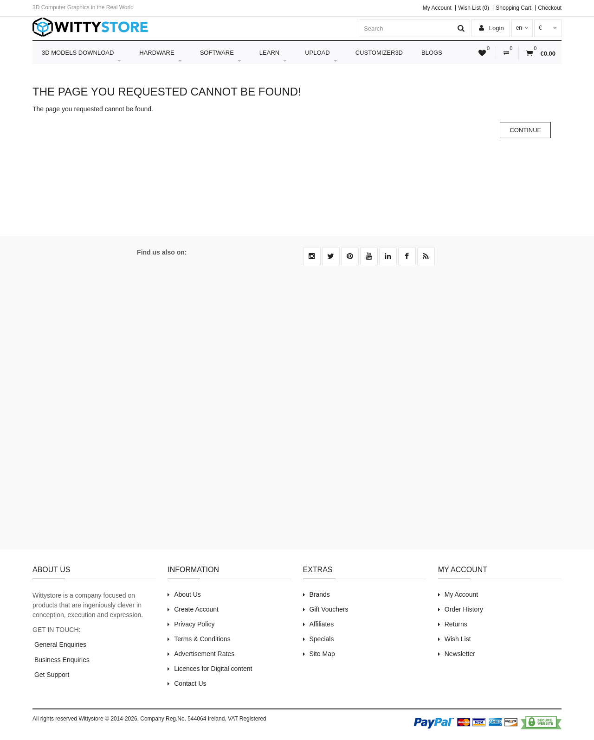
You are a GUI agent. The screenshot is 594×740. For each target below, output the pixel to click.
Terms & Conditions (202, 639)
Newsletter (460, 653)
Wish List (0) (473, 8)
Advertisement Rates (204, 653)
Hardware (160, 56)
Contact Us (190, 683)
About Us (187, 594)
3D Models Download (81, 56)
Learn (272, 56)
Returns (456, 624)
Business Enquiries (61, 659)
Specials (322, 639)
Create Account (196, 609)
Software (220, 56)
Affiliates (322, 624)
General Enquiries (59, 644)
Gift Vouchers (329, 609)
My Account (437, 8)
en (522, 28)
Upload (320, 56)
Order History (464, 609)
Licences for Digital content (213, 668)
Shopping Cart (513, 8)
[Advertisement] (297, 413)
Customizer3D (379, 52)
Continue (525, 130)
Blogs (431, 52)
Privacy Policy (194, 624)
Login (491, 28)
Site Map (322, 653)
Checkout (550, 8)
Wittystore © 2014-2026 (107, 718)
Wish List (458, 639)
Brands (320, 594)
